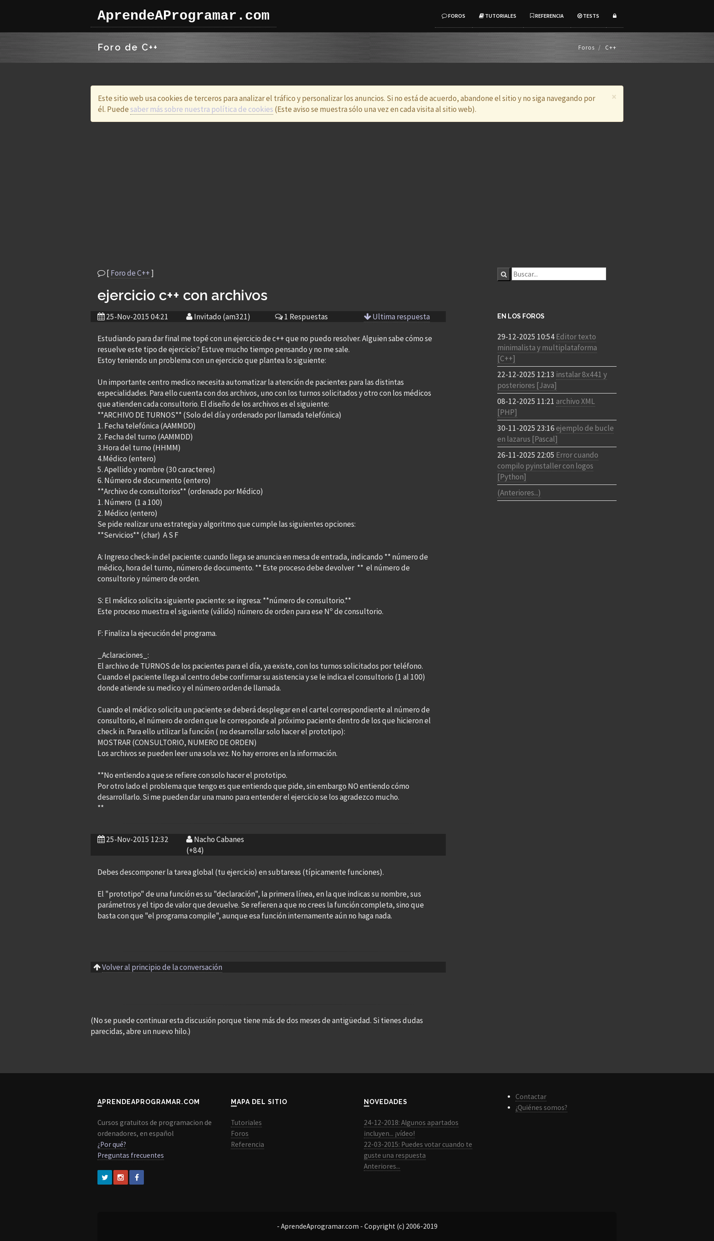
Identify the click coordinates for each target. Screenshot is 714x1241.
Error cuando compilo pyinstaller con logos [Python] (547, 466)
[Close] (614, 96)
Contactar (530, 1096)
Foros (453, 15)
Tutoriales (497, 15)
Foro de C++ (130, 273)
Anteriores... (382, 1166)
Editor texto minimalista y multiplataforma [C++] (547, 347)
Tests (588, 15)
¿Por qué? (111, 1144)
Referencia (547, 15)
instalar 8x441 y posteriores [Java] (552, 379)
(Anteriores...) (519, 493)
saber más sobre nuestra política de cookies (201, 109)
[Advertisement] (357, 194)
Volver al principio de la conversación (162, 967)
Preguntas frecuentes (130, 1155)
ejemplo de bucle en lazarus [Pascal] (555, 433)
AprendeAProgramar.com (183, 16)
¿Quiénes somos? (541, 1107)
